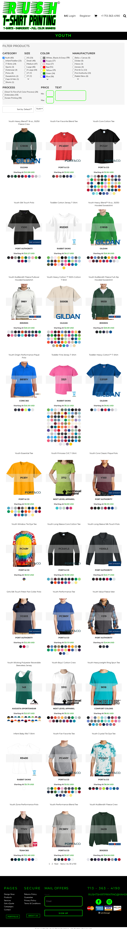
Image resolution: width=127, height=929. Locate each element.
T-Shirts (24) (11, 64)
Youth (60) (9, 58)
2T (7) (29, 73)
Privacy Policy (30, 900)
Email (47, 894)
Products (8, 897)
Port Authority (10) (83, 73)
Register (85, 15)
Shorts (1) (10, 82)
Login (72, 15)
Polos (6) (10, 73)
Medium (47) (32, 64)
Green (48, 73)
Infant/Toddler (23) (14, 61)
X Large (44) (32, 70)
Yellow (49, 70)
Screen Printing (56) (13, 98)
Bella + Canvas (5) (82, 58)
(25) (49, 70)
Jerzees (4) (79, 67)
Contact (7, 909)
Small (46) (31, 61)
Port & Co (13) (81, 70)
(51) (48, 67)
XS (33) (30, 58)
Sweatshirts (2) (12, 76)
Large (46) (31, 67)
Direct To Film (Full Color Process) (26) (21, 92)
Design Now (9, 894)
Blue (48, 76)
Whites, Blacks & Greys (56, 58)
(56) (48, 76)
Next (56, 864)
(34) (49, 73)
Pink (48, 64)
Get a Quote (9, 903)
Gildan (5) (79, 61)
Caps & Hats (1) (12, 79)
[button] (95, 15)
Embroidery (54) (11, 95)
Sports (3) (10, 67)
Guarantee (28, 897)
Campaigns (8, 906)
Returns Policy (30, 894)
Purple (49, 61)
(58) (56, 58)
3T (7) (29, 76)
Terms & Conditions (32, 903)
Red (47, 67)
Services (7, 900)
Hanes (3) (79, 64)
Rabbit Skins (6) (81, 76)
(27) (49, 61)
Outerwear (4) (11, 70)
